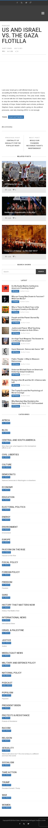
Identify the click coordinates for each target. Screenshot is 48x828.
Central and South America (18, 440)
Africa (6, 420)
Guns (5, 595)
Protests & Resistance (16, 715)
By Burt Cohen (24, 291)
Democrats (8, 474)
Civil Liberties (10, 454)
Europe (6, 539)
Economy (7, 487)
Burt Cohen (7, 48)
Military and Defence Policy (19, 663)
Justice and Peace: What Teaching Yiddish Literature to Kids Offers (26, 329)
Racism (6, 728)
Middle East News (12, 653)
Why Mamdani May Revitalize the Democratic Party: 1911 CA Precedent (27, 402)
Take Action (9, 772)
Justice (6, 640)
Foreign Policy (11, 572)
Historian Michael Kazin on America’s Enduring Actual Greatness (27, 371)
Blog (5, 430)
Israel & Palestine (13, 630)
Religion (7, 738)
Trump (6, 782)
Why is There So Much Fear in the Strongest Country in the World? (25, 308)
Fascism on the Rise (13, 549)
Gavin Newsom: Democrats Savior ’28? (28, 349)
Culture (7, 464)
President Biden (11, 705)
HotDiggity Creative (34, 820)
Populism (7, 692)
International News (14, 617)
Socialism (8, 762)
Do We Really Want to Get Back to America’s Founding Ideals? (25, 287)
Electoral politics (13, 507)
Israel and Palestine (16, 117)
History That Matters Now (18, 605)
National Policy (12, 673)
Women (6, 805)
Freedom (7, 582)
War (4, 795)
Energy (6, 517)
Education (8, 497)
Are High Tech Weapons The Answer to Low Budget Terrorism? (28, 340)
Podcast (6, 26)
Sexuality (8, 748)
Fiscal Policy (10, 562)
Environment (10, 527)
